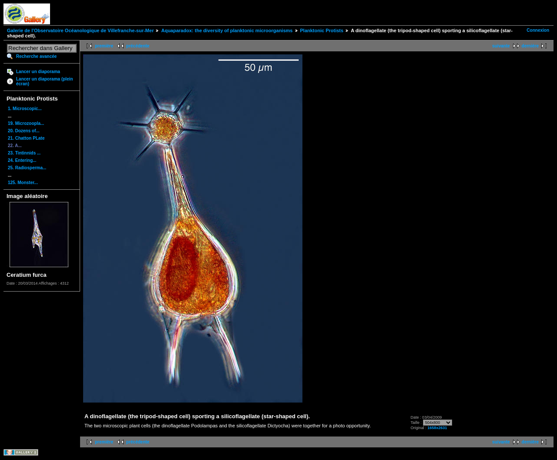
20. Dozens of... (24, 130)
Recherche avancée (36, 56)
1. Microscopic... (25, 108)
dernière (530, 46)
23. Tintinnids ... (24, 153)
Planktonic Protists (322, 30)
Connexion (538, 30)
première (104, 46)
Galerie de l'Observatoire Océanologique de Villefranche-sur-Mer (80, 30)
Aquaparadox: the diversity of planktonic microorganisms (226, 30)
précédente (137, 46)
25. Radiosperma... (27, 167)
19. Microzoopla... (26, 123)
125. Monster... (23, 182)
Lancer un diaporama (38, 71)
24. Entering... (22, 160)
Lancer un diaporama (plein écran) (44, 81)
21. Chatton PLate (26, 138)
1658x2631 (437, 428)
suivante (501, 46)
